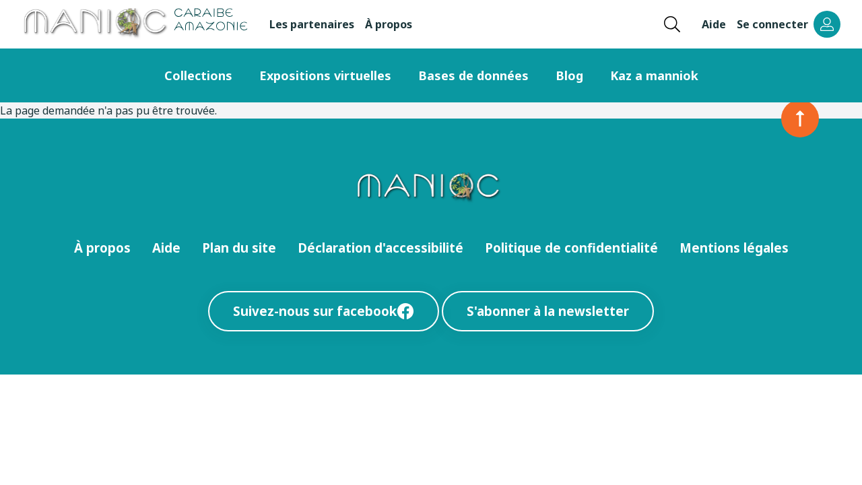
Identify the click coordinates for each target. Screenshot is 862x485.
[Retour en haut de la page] (800, 118)
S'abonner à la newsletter (548, 310)
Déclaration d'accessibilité (380, 247)
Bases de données (473, 75)
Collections (198, 75)
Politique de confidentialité (571, 247)
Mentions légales (734, 247)
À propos (388, 24)
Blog (569, 75)
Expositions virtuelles (325, 75)
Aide (714, 24)
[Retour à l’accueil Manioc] (135, 24)
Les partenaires (311, 24)
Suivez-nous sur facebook (323, 310)
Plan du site (239, 247)
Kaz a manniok (654, 75)
